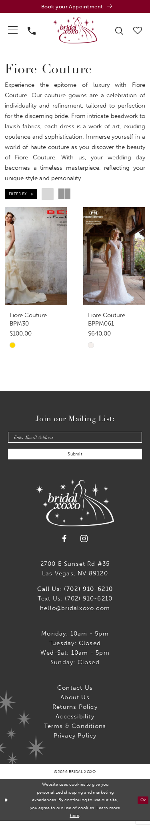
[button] (13, 31)
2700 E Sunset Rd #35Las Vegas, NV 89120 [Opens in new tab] (75, 573)
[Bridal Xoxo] (75, 31)
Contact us (75, 693)
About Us (75, 702)
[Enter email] (75, 440)
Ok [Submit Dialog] (142, 805)
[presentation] (36, 257)
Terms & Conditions (75, 731)
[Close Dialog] (7, 805)
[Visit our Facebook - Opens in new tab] (64, 544)
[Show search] (119, 31)
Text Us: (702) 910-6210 (75, 603)
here (74, 820)
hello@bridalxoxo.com (75, 613)
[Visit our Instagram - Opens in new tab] (84, 544)
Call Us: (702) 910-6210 (75, 594)
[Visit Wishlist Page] (137, 31)
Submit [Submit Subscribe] (75, 459)
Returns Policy (75, 712)
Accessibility (75, 721)
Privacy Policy (75, 740)
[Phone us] (32, 31)
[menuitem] (13, 31)
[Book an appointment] (75, 7)
